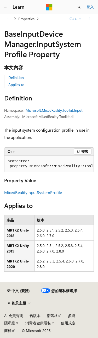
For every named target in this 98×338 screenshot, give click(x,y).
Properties (26, 18)
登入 (90, 6)
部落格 (52, 315)
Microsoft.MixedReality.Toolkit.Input (54, 110)
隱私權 (9, 322)
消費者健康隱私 (38, 322)
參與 (71, 315)
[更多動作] (89, 19)
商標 (7, 330)
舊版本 (35, 315)
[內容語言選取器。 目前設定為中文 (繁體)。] (18, 291)
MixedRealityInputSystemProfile (33, 192)
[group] (49, 164)
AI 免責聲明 (13, 315)
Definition (16, 77)
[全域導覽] (5, 7)
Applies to (16, 84)
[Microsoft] (49, 7)
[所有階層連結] (8, 19)
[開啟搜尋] (79, 7)
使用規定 (68, 322)
